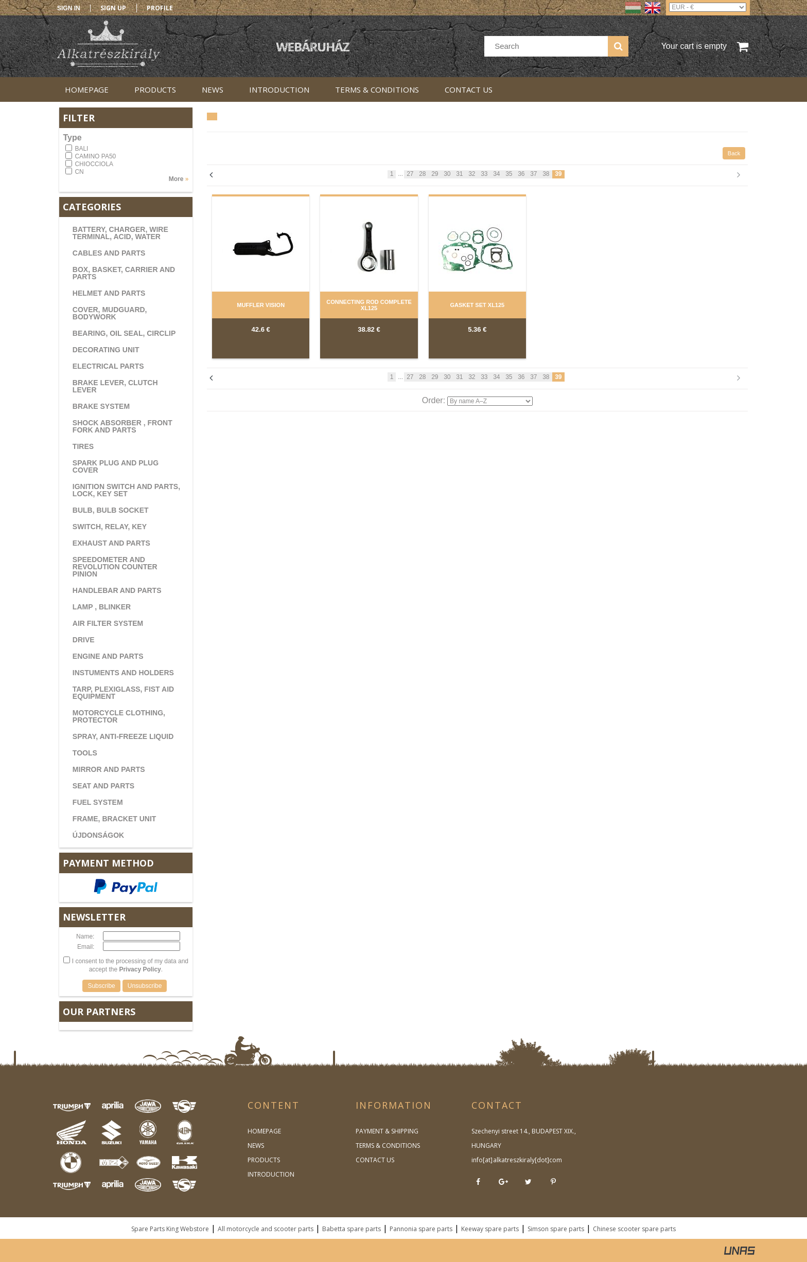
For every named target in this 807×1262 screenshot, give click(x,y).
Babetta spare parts (351, 1228)
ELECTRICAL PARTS (108, 366)
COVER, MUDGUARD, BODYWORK (110, 313)
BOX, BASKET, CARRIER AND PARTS (124, 273)
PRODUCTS (264, 1160)
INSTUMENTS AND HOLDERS (123, 673)
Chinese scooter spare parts (634, 1228)
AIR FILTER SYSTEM (108, 623)
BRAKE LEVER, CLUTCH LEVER (115, 386)
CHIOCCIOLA (94, 164)
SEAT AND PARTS (103, 786)
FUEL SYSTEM (98, 802)
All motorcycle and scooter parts (265, 1228)
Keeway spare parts (490, 1228)
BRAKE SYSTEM (101, 406)
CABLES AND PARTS (109, 253)
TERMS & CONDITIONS (388, 1145)
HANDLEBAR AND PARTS (117, 590)
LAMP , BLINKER (102, 607)
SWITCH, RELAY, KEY (110, 526)
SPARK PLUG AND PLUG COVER (116, 466)
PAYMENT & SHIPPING (387, 1131)
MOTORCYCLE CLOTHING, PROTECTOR (119, 716)
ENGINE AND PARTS (108, 656)
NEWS (256, 1145)
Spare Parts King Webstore (170, 1228)
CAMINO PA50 (95, 156)
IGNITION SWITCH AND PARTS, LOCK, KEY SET (126, 490)
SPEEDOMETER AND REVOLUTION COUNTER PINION (115, 566)
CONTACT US (375, 1160)
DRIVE (84, 640)
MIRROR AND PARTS (109, 769)
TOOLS (85, 753)
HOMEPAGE (264, 1131)
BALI (81, 148)
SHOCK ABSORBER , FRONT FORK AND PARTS (122, 426)
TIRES (83, 446)
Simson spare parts (556, 1228)
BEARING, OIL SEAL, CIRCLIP (124, 333)
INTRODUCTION (271, 1174)
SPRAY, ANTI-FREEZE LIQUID (123, 736)
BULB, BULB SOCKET (111, 510)
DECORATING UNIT (106, 350)
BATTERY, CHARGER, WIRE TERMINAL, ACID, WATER (120, 233)
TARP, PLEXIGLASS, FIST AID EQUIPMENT (123, 692)
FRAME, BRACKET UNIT (114, 819)
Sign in (68, 8)
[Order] (490, 401)
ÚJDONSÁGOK (98, 835)
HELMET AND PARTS (109, 293)
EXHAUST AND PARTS (111, 543)
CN (79, 171)
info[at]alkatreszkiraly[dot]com (516, 1160)
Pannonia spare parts (421, 1228)
